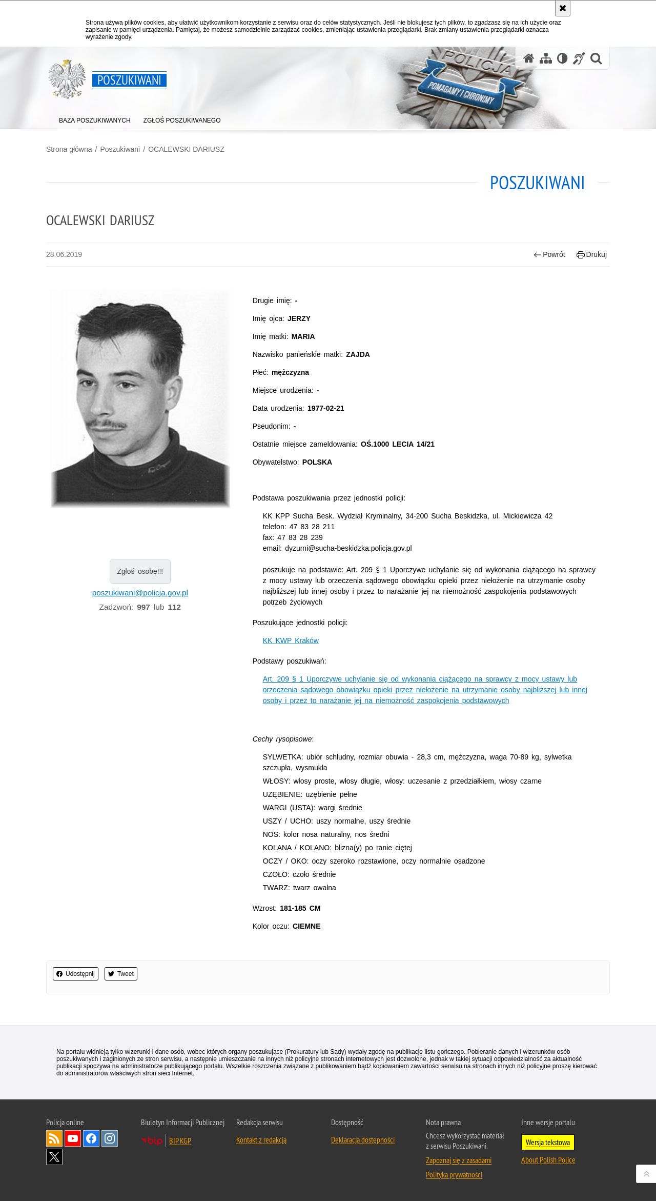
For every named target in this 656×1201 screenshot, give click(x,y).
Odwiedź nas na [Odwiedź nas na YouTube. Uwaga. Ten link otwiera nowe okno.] (73, 1138)
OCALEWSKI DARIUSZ (186, 149)
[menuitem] (95, 118)
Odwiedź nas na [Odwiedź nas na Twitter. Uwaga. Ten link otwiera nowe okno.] (54, 1157)
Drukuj (592, 254)
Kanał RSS (54, 1138)
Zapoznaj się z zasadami (458, 1160)
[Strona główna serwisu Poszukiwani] (529, 58)
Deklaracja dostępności (363, 1139)
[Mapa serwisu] (546, 58)
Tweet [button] (121, 973)
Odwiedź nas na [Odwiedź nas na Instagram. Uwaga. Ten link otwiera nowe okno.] (109, 1138)
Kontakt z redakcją (261, 1139)
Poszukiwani (120, 149)
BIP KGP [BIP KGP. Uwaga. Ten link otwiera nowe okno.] (180, 1140)
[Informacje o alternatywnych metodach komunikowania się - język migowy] (579, 58)
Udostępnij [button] (75, 973)
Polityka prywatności (454, 1174)
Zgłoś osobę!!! (140, 571)
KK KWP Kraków (291, 640)
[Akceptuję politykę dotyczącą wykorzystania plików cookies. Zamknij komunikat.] (562, 8)
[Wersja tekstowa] (562, 58)
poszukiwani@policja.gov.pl (140, 592)
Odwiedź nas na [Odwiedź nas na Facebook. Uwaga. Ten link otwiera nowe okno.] (91, 1138)
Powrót (549, 254)
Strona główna (69, 149)
